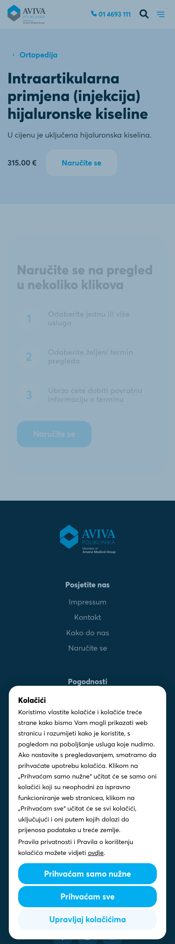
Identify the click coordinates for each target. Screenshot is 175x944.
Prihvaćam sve (87, 897)
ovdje (96, 852)
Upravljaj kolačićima (87, 919)
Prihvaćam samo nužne (87, 874)
